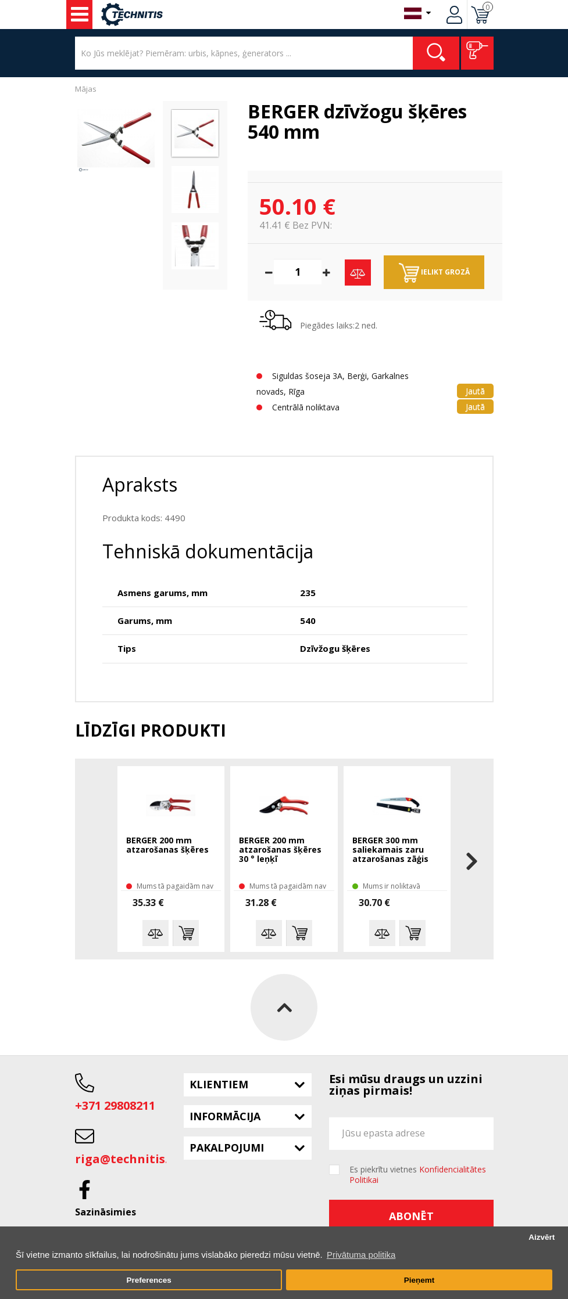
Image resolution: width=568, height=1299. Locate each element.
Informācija (225, 1116)
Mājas (86, 89)
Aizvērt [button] (541, 1237)
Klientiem (219, 1084)
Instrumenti (79, 14)
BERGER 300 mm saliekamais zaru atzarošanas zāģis (390, 850)
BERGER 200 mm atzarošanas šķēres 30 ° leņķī (280, 850)
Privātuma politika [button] (361, 1255)
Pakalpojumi (227, 1147)
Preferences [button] (148, 1280)
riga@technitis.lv (126, 1159)
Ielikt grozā (434, 273)
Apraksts (139, 484)
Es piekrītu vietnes (417, 1174)
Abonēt (411, 1216)
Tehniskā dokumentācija (207, 551)
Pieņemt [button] (419, 1280)
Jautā (475, 390)
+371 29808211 (115, 1105)
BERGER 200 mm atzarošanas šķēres (167, 845)
